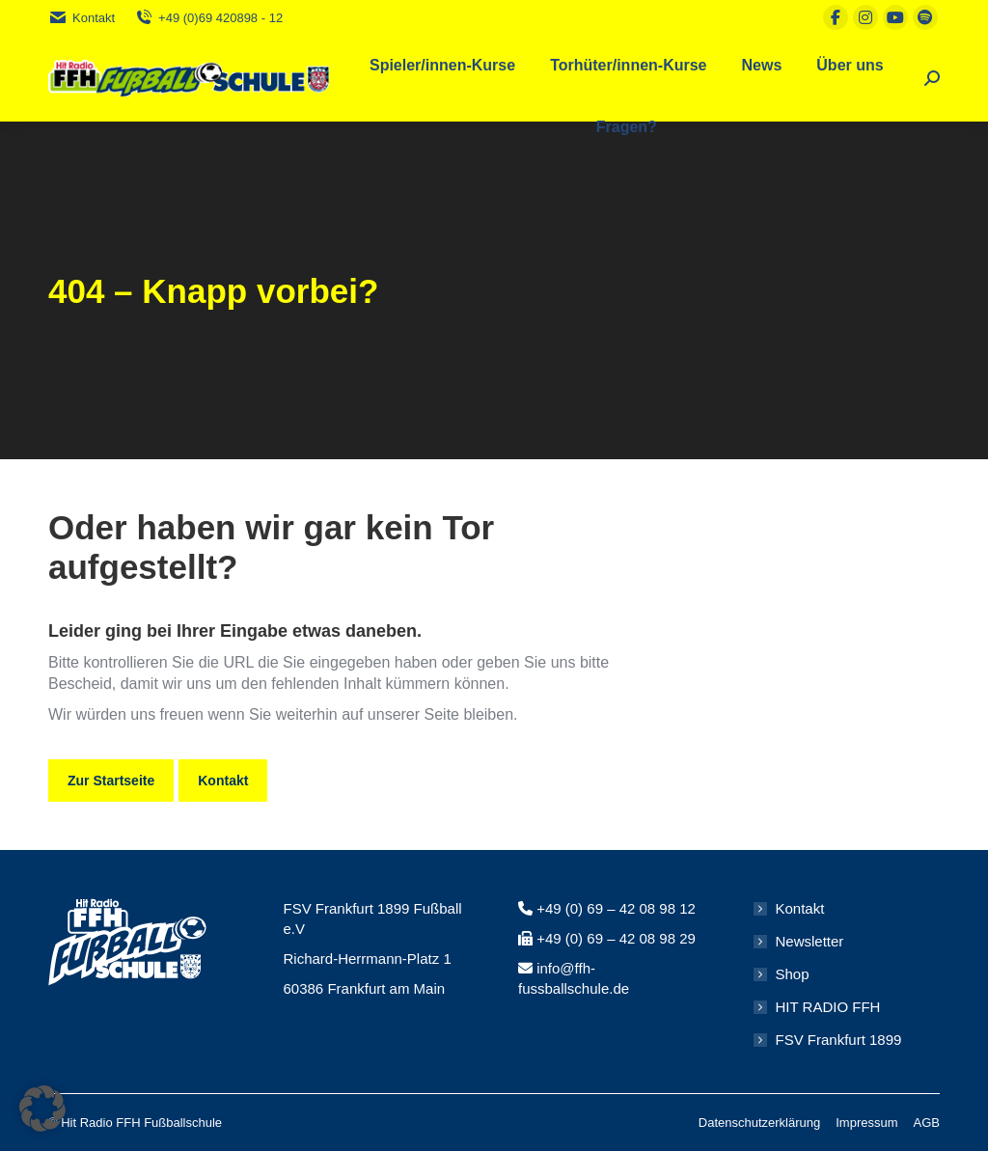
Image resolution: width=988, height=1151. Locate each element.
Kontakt (81, 18)
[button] (42, 1108)
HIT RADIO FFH (828, 1007)
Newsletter (810, 941)
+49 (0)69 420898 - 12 (208, 18)
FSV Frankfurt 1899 (839, 1039)
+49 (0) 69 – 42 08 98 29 (616, 938)
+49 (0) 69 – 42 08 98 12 (616, 908)
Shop (793, 974)
